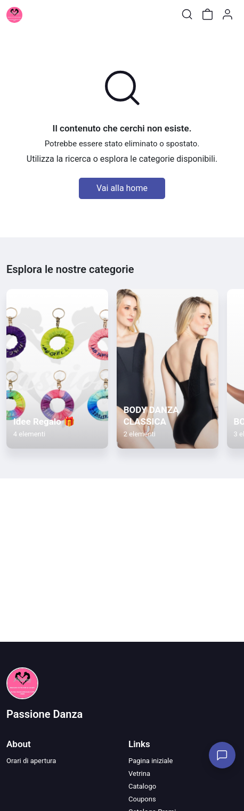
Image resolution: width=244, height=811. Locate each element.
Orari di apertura (31, 761)
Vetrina (139, 773)
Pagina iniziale (150, 761)
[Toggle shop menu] (36, 14)
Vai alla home (122, 188)
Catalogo (142, 786)
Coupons (142, 799)
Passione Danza (44, 714)
